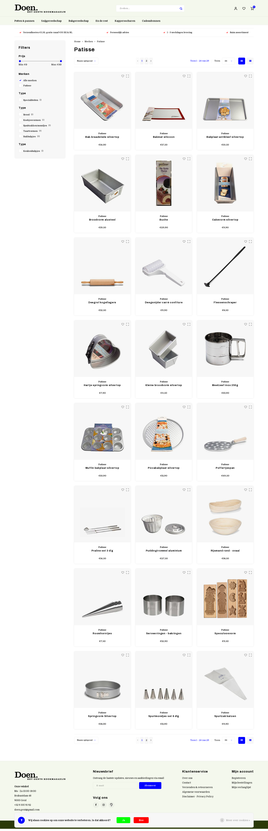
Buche (163, 222)
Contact (186, 785)
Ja (123, 820)
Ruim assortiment (237, 35)
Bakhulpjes (31, 139)
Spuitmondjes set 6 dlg (163, 718)
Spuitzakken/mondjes (37, 128)
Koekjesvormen (33, 122)
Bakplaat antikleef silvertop (225, 139)
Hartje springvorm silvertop (102, 387)
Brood (28, 117)
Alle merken (30, 83)
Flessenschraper (225, 304)
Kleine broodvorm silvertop (163, 387)
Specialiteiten (32, 102)
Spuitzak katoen (225, 718)
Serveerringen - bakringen (164, 635)
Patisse (27, 88)
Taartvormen (32, 133)
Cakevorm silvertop (225, 222)
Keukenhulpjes (33, 153)
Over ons (187, 780)
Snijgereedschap (51, 23)
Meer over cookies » (238, 820)
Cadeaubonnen (151, 23)
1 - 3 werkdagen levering (177, 35)
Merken (89, 44)
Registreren (239, 780)
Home (77, 44)
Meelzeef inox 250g (225, 387)
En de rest (102, 23)
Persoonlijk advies (118, 35)
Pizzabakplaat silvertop (164, 470)
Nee (141, 820)
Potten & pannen (24, 23)
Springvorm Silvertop (102, 718)
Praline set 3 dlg (102, 553)
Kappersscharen (125, 23)
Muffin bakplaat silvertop (102, 470)
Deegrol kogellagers (102, 304)
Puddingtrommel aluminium (164, 553)
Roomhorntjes (102, 635)
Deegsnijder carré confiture (164, 304)
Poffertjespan (225, 470)
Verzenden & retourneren (197, 789)
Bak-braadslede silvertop (102, 139)
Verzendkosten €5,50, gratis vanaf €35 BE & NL (45, 35)
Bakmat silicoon (164, 139)
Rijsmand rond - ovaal (225, 553)
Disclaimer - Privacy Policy (197, 798)
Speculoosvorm (225, 635)
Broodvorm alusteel (102, 222)
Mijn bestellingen (242, 785)
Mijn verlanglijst (241, 789)
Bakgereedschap (79, 23)
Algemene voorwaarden (196, 794)
